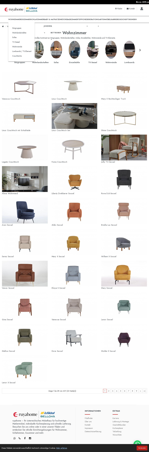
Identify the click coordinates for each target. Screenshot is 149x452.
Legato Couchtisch (10, 161)
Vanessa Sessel (59, 319)
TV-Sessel (16, 42)
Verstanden (142, 448)
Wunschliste (117, 434)
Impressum (89, 428)
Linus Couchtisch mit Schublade (16, 130)
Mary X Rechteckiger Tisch (113, 98)
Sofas (14, 37)
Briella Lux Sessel (109, 224)
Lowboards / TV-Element (21, 51)
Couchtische (17, 56)
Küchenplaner (118, 428)
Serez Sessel (8, 256)
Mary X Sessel (58, 256)
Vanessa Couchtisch (11, 98)
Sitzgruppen (16, 28)
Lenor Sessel (107, 319)
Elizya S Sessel (58, 288)
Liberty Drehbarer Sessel (63, 193)
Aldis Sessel (57, 224)
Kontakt (87, 425)
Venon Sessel (8, 288)
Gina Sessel (7, 319)
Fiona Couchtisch (59, 161)
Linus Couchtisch (59, 98)
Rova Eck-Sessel (108, 193)
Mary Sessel (106, 288)
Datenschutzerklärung (93, 431)
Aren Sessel (7, 224)
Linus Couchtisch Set (61, 130)
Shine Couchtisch (109, 130)
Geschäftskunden (119, 425)
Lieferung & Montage (121, 421)
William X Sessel (108, 256)
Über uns (88, 421)
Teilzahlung (117, 431)
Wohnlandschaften (19, 32)
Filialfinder (89, 418)
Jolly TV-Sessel (108, 161)
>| (144, 391)
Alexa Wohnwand (10, 193)
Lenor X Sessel (8, 382)
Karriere (116, 418)
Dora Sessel (57, 351)
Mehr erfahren (61, 448)
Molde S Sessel (108, 351)
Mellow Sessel (8, 351)
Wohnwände (17, 46)
